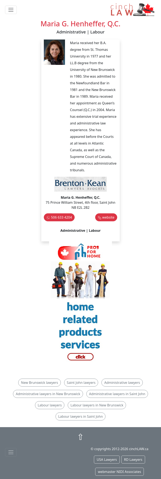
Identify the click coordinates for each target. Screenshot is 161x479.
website (108, 217)
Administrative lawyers (122, 382)
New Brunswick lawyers (39, 382)
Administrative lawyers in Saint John (117, 394)
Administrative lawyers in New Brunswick (48, 394)
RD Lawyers (133, 459)
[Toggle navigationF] (11, 452)
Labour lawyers (50, 405)
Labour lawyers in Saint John (80, 416)
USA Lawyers (107, 459)
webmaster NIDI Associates (119, 471)
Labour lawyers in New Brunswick (96, 405)
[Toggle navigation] (11, 10)
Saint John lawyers (81, 382)
